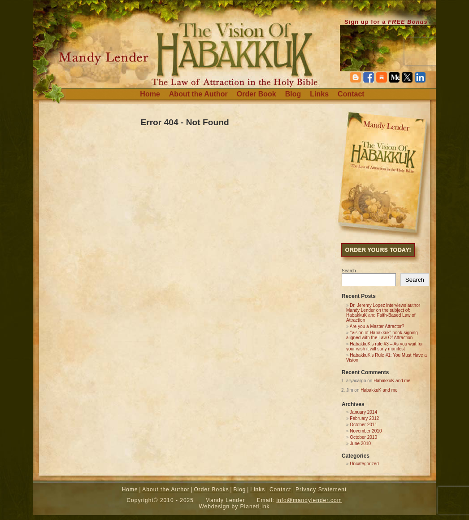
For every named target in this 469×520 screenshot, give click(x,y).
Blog (293, 94)
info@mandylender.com (309, 500)
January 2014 (363, 412)
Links (319, 94)
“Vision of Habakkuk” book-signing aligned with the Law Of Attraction (382, 335)
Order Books (211, 489)
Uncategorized (364, 463)
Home (150, 94)
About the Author (198, 94)
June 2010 (360, 443)
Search (349, 270)
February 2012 (364, 418)
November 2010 (366, 430)
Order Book (256, 94)
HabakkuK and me (391, 380)
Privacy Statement (321, 489)
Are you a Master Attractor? (377, 326)
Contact (351, 94)
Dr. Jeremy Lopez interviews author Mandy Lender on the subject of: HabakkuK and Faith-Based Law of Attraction (383, 313)
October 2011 (363, 424)
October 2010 (363, 437)
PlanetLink (255, 506)
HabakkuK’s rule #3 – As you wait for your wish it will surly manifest (384, 346)
